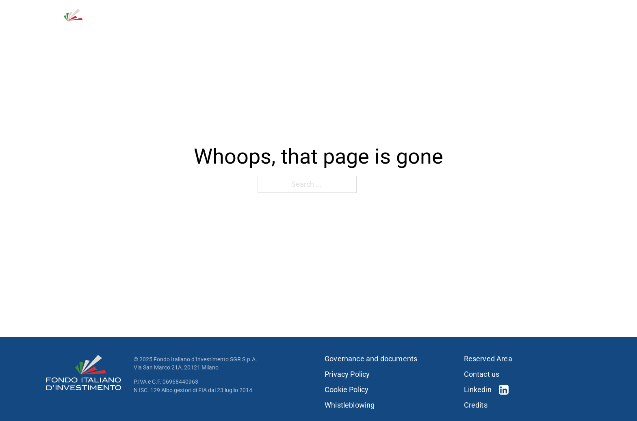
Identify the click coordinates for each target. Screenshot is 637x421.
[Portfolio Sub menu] (430, 28)
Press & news (562, 28)
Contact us (517, 12)
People (455, 28)
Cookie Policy (346, 389)
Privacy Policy (347, 374)
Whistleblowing (350, 405)
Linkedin (478, 389)
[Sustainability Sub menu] (527, 28)
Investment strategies (338, 28)
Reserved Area (488, 359)
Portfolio (409, 28)
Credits (476, 405)
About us (278, 28)
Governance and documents (371, 359)
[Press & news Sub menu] (588, 28)
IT (588, 12)
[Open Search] (550, 12)
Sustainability (499, 28)
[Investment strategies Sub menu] (379, 28)
